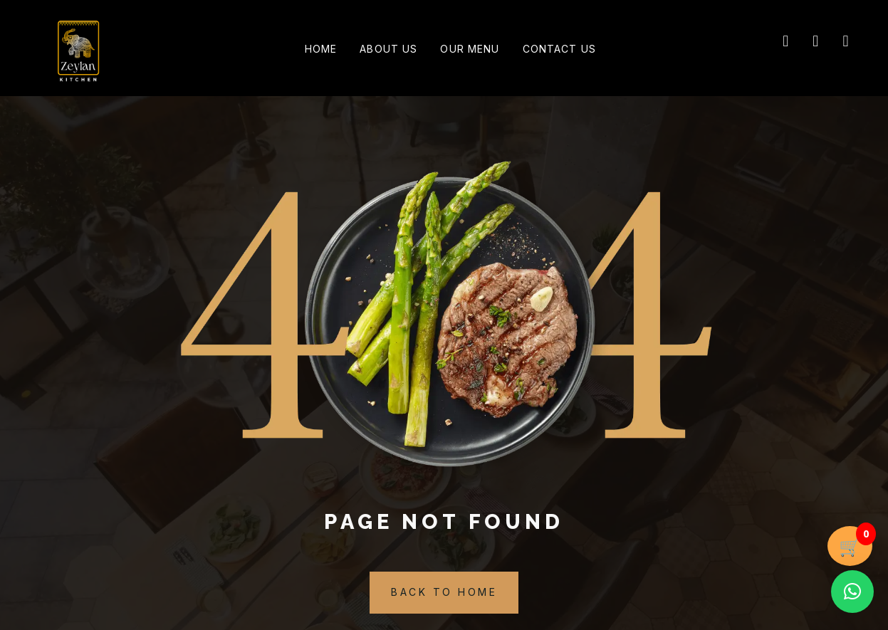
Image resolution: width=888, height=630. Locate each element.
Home (308, 50)
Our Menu (473, 50)
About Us (384, 50)
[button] (852, 591)
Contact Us (571, 50)
